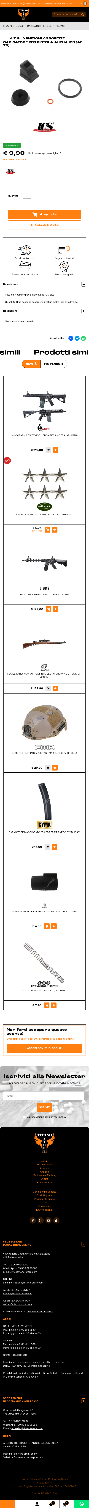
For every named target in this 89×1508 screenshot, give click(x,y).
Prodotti (7, 26)
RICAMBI (60, 26)
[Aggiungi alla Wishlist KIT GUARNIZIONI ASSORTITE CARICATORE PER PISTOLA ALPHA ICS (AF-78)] (44, 224)
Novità (31, 364)
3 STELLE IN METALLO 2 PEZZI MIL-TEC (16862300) (44, 514)
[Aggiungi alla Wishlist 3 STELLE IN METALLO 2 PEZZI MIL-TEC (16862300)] (54, 530)
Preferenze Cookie (58, 1478)
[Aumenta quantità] (34, 196)
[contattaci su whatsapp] (81, 1504)
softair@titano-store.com (32, 3)
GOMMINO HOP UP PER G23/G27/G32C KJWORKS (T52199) (44, 911)
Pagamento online (44, 1198)
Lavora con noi (44, 1209)
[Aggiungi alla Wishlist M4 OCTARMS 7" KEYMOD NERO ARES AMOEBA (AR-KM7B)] (55, 450)
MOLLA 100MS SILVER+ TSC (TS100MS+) (45, 990)
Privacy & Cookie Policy (33, 1478)
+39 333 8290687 (26, 1268)
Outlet (44, 1178)
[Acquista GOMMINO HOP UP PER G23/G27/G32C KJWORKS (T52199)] (47, 926)
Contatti (44, 1202)
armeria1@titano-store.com (27, 1428)
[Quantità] (27, 196)
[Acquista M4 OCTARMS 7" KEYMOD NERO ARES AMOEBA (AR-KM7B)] (48, 450)
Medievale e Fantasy (44, 1175)
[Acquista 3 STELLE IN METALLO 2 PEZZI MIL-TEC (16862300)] (47, 530)
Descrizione (44, 284)
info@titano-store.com (24, 1271)
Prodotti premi (44, 1195)
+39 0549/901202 (18, 1264)
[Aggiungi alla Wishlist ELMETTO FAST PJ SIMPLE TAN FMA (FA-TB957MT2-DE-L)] (55, 768)
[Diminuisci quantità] (20, 196)
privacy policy (58, 1116)
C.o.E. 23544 (44, 1482)
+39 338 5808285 (26, 1424)
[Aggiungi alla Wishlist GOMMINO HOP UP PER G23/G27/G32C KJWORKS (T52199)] (54, 926)
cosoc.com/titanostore (40, 1311)
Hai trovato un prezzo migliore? (44, 153)
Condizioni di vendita (44, 1191)
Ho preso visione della (45, 1116)
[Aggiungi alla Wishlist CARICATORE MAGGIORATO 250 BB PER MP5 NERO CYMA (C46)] (54, 847)
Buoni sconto (44, 1182)
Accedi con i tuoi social (44, 1048)
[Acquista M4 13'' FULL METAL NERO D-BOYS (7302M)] (48, 609)
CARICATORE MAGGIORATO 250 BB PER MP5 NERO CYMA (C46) (44, 832)
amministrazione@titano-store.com (23, 1282)
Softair (19, 26)
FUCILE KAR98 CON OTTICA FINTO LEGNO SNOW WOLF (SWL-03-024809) (44, 675)
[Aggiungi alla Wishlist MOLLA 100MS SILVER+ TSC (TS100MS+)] (54, 1005)
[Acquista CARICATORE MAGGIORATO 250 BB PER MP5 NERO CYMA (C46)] (47, 847)
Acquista (44, 214)
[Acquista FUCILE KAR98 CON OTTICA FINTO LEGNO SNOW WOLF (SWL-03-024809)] (48, 688)
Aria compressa (44, 1164)
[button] (85, 3)
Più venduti (53, 364)
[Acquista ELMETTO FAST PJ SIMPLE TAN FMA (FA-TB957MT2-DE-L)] (48, 768)
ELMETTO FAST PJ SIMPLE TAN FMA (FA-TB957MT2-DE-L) (44, 753)
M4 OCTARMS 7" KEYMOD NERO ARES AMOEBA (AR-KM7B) (44, 435)
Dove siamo (44, 1206)
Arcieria (44, 1171)
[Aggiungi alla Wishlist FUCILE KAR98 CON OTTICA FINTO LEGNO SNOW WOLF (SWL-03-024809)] (55, 688)
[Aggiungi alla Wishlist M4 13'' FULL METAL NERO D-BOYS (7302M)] (55, 609)
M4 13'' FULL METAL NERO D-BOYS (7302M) (44, 594)
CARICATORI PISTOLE (39, 26)
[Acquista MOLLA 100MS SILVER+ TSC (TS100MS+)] (46, 1005)
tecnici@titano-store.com (17, 1293)
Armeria (44, 1168)
